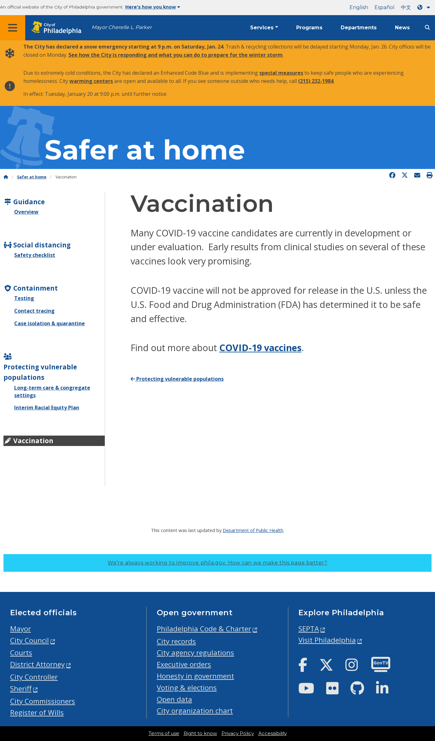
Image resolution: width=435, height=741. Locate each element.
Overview (26, 211)
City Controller (34, 677)
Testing (24, 298)
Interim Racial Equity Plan (46, 407)
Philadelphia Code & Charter (204, 629)
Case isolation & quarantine (49, 323)
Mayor (20, 629)
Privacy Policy (237, 733)
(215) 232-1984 (315, 81)
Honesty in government (195, 676)
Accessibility (272, 733)
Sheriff (21, 688)
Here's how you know (152, 6)
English (359, 7)
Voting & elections (187, 687)
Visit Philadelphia (327, 640)
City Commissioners (42, 701)
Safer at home (144, 149)
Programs (309, 28)
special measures (281, 72)
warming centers (91, 81)
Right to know (200, 733)
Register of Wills (37, 712)
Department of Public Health (253, 530)
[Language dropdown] (425, 7)
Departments (359, 28)
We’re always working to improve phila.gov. (217, 563)
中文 (406, 7)
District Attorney (37, 664)
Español (384, 7)
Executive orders (184, 664)
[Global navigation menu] (12, 27)
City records (176, 641)
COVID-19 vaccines (260, 347)
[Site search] (427, 27)
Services (261, 28)
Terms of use (164, 733)
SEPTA (308, 629)
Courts (21, 652)
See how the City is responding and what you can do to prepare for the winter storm (175, 54)
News (402, 28)
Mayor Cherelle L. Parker (121, 27)
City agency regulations (195, 652)
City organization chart (195, 710)
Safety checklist (34, 255)
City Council (29, 640)
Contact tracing (34, 310)
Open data (174, 699)
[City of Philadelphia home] (58, 28)
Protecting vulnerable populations (177, 378)
